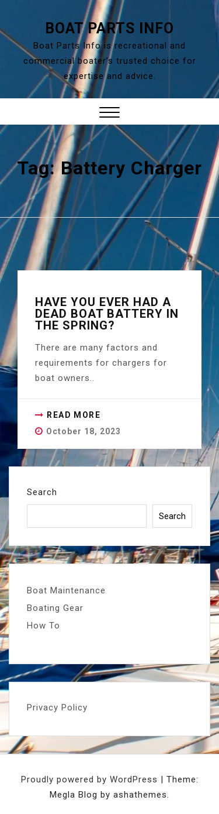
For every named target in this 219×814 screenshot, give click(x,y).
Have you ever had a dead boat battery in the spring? (107, 313)
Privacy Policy (57, 707)
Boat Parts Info (109, 28)
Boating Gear (55, 608)
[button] (109, 114)
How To (43, 625)
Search (42, 492)
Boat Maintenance (66, 590)
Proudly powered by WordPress (91, 779)
